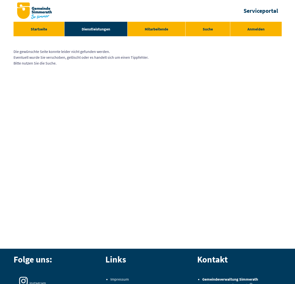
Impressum (119, 279)
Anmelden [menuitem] (256, 29)
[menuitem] (39, 29)
